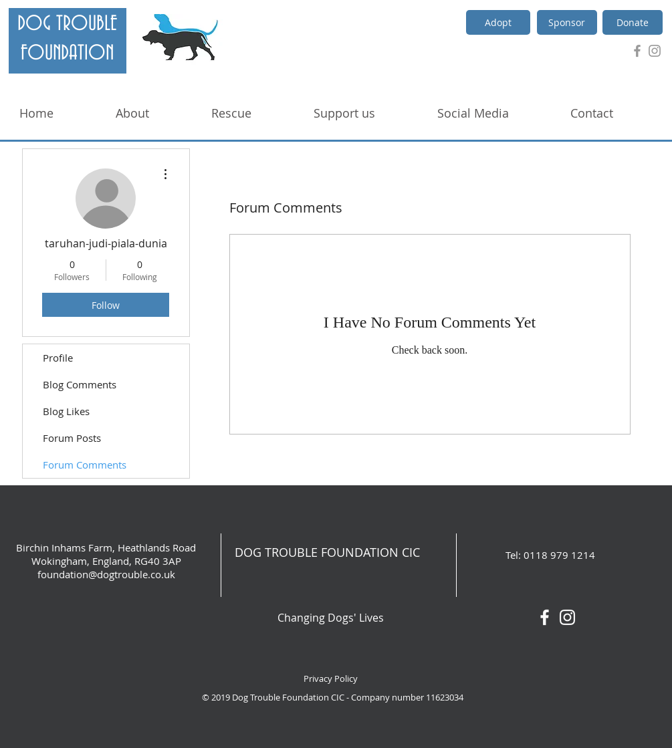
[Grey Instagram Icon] (655, 51)
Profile (58, 357)
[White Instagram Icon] (567, 617)
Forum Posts (72, 438)
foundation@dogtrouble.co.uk (106, 574)
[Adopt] (498, 22)
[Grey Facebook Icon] (637, 51)
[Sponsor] (567, 22)
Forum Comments (84, 464)
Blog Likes (66, 411)
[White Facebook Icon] (544, 617)
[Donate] (632, 22)
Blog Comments (79, 384)
